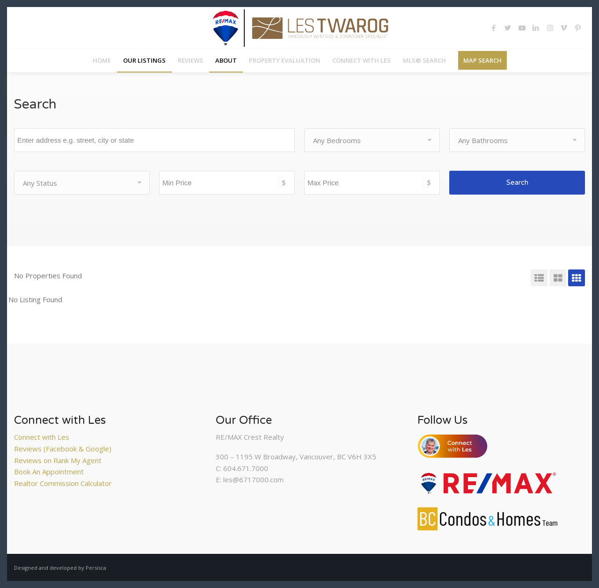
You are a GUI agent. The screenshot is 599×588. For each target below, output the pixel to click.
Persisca (96, 567)
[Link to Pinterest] (578, 28)
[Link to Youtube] (522, 28)
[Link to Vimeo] (564, 28)
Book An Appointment (49, 471)
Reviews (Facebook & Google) (62, 448)
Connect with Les (41, 437)
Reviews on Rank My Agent (58, 460)
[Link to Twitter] (508, 28)
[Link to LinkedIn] (536, 28)
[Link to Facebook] (494, 28)
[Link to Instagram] (550, 28)
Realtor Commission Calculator (63, 483)
